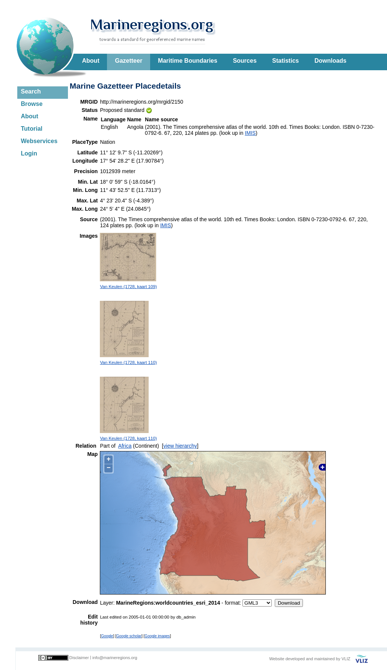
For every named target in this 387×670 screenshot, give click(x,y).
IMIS (250, 133)
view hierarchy (180, 446)
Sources (244, 60)
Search (31, 91)
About (90, 60)
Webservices (39, 141)
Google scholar (129, 636)
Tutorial (31, 128)
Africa (125, 446)
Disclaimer (79, 657)
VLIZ (346, 658)
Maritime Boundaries (187, 60)
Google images (157, 636)
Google (107, 636)
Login (29, 153)
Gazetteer (128, 60)
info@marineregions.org (114, 657)
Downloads (330, 60)
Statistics (285, 60)
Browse (32, 104)
